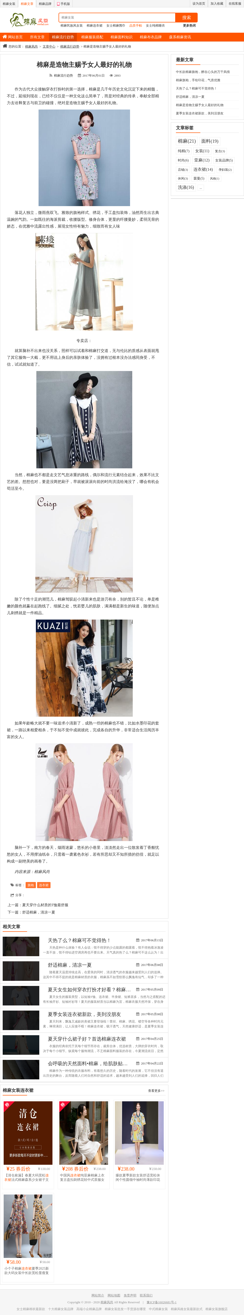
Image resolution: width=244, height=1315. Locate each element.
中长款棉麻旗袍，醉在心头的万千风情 (203, 72)
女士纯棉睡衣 (155, 25)
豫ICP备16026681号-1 (161, 1302)
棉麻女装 (9, 4)
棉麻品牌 (45, 4)
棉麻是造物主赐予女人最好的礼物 (200, 105)
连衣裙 (44, 885)
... (201, 188)
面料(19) (209, 141)
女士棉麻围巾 (115, 25)
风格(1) (214, 178)
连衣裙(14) (203, 169)
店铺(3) (183, 169)
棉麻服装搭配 (92, 37)
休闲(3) (183, 178)
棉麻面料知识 (121, 37)
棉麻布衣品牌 (151, 37)
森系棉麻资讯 (180, 37)
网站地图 (114, 1295)
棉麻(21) (187, 141)
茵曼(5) (198, 178)
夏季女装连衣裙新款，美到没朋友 (84, 1014)
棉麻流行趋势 (63, 37)
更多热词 (189, 25)
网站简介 (98, 1295)
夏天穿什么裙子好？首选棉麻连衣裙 (87, 1039)
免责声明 (130, 1295)
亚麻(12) (201, 160)
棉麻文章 (27, 4)
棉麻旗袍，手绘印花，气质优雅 (198, 80)
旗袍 (31, 885)
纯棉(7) (184, 151)
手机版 (63, 3)
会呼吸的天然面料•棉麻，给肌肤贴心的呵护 (95, 1063)
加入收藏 (217, 3)
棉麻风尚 (31, 46)
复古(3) (220, 151)
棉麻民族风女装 (72, 25)
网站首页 (15, 37)
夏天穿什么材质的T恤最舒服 (45, 905)
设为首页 (199, 3)
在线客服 (235, 3)
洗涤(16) (186, 187)
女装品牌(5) (224, 160)
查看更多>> (156, 1091)
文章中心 (49, 46)
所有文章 (37, 37)
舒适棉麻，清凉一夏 (38, 912)
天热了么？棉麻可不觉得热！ (79, 940)
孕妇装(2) (225, 169)
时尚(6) (183, 160)
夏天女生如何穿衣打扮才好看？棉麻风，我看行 (99, 989)
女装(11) (202, 151)
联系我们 (146, 1295)
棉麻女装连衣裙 (18, 1090)
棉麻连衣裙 (94, 25)
